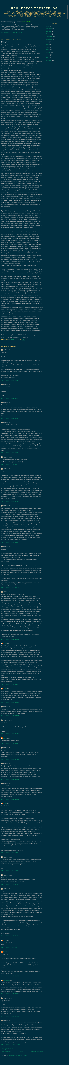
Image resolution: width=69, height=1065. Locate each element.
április (47, 49)
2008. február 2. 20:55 (10, 853)
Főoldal (21, 1051)
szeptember (49, 36)
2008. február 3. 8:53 (9, 947)
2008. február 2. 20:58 (10, 870)
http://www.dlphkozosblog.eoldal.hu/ (11, 32)
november (49, 31)
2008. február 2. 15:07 (10, 716)
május (47, 47)
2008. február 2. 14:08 (10, 639)
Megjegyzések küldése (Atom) (17, 1055)
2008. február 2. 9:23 (9, 453)
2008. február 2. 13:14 (10, 587)
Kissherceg (6, 980)
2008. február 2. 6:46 (9, 380)
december (49, 28)
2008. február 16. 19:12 (10, 1044)
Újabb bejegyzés (6, 1051)
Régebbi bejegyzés (37, 1051)
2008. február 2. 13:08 (10, 542)
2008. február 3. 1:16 (9, 884)
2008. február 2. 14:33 (10, 684)
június (47, 44)
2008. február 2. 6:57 (9, 398)
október (48, 34)
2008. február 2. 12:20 (10, 501)
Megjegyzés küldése (7, 1049)
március (48, 52)
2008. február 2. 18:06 (10, 799)
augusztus (49, 39)
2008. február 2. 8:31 (9, 418)
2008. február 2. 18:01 (10, 779)
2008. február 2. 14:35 (10, 702)
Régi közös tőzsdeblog (34, 8)
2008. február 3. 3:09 (9, 936)
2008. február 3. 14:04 (10, 994)
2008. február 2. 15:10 (10, 734)
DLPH (5, 643)
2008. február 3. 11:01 (10, 976)
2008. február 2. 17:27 (10, 759)
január (47, 26)
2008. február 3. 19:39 (10, 1016)
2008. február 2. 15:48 (10, 743)
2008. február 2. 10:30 (10, 464)
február (48, 55)
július (47, 42)
